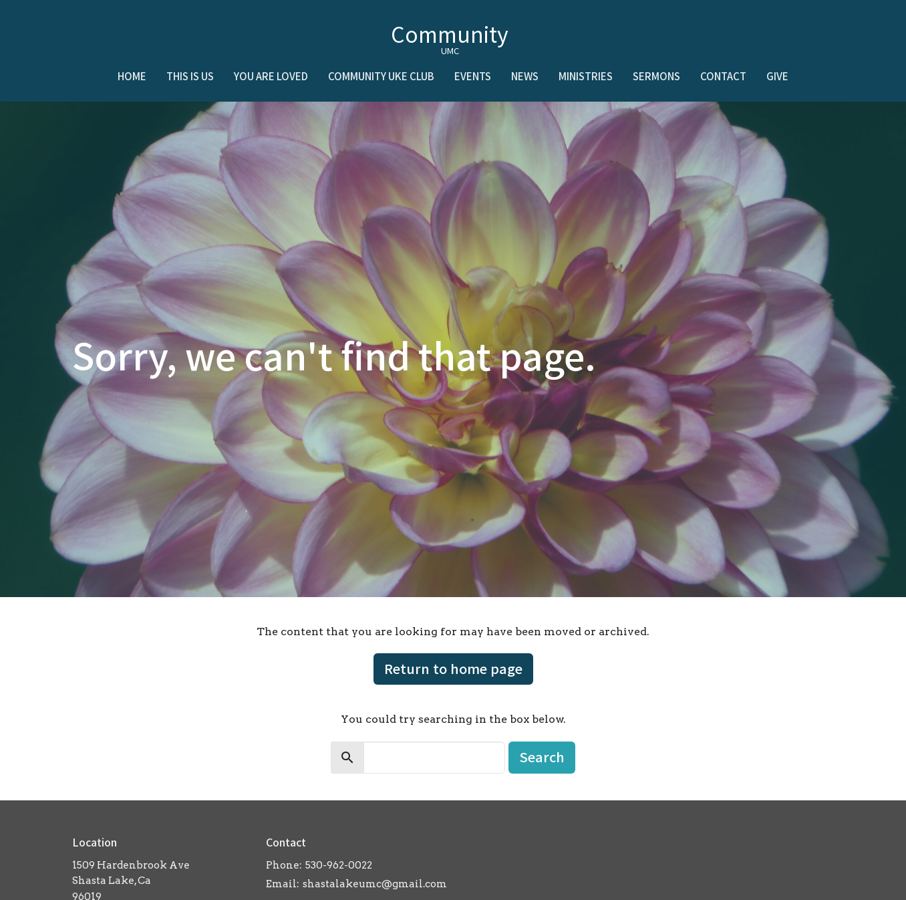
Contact (723, 76)
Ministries (586, 76)
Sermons (656, 76)
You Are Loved (271, 76)
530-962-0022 (338, 865)
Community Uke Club (381, 76)
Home (132, 76)
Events (472, 76)
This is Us (190, 76)
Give (777, 76)
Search (542, 756)
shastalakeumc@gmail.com (375, 884)
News (525, 76)
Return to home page (453, 668)
